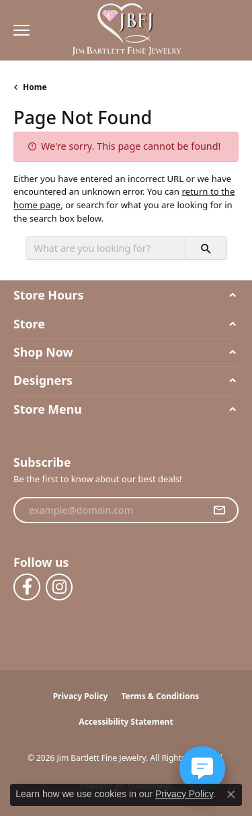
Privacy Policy (80, 696)
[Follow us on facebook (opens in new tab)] (26, 587)
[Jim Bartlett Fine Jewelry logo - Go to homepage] (126, 30)
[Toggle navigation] (18, 30)
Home (35, 87)
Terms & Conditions (160, 696)
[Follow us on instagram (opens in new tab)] (59, 587)
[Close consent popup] (231, 794)
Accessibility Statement (126, 721)
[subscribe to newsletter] (219, 510)
